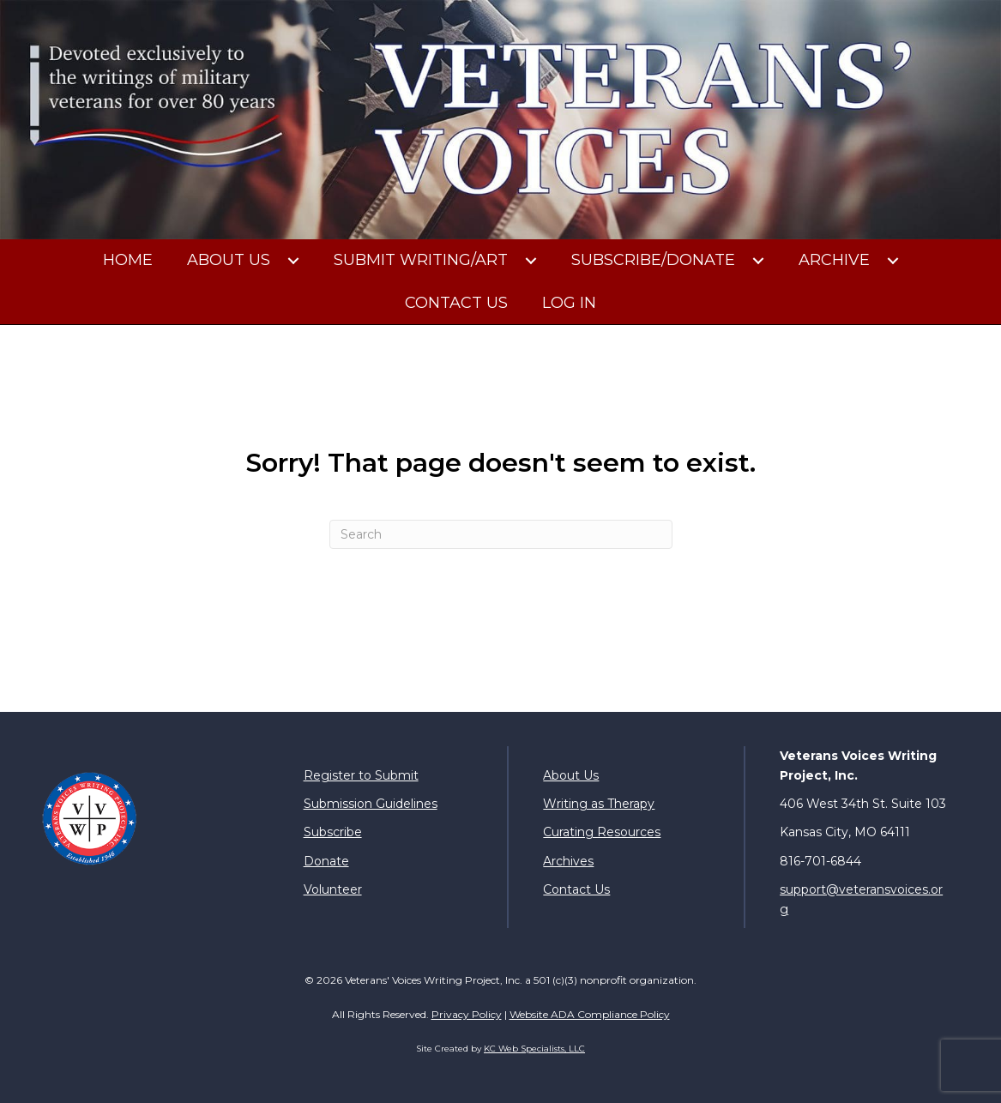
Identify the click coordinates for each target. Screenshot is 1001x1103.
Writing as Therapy (598, 803)
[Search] (500, 534)
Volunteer (333, 889)
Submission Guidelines (370, 803)
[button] (293, 260)
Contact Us (576, 889)
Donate (326, 861)
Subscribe (333, 832)
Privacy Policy (466, 1014)
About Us (571, 775)
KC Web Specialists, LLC (534, 1048)
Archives (568, 861)
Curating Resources (601, 832)
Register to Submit (361, 775)
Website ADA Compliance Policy (590, 1014)
